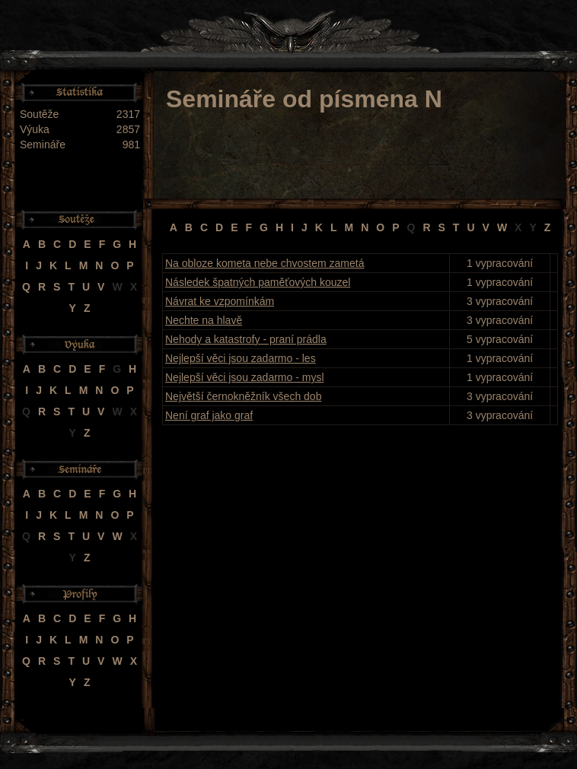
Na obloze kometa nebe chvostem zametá (264, 263)
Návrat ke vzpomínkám (219, 301)
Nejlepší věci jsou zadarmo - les (240, 358)
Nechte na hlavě (203, 320)
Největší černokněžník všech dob (243, 396)
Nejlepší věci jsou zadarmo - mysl (244, 377)
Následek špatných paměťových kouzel (257, 282)
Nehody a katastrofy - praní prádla (246, 339)
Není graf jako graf (209, 415)
